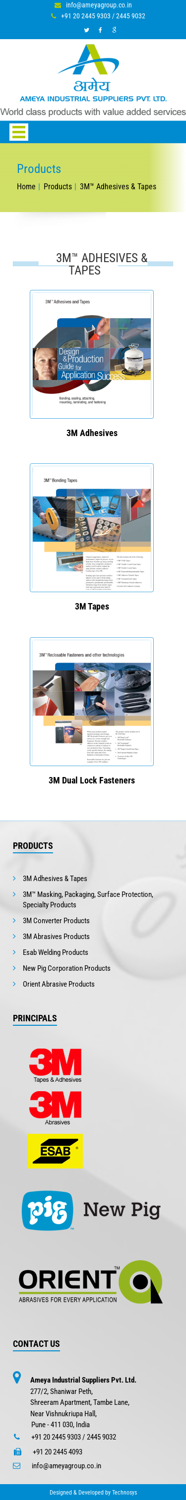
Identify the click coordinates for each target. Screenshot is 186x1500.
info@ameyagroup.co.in (99, 5)
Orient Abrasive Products (59, 984)
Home (26, 186)
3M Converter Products (56, 920)
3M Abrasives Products (56, 936)
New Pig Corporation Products (67, 968)
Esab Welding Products (55, 952)
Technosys (124, 1492)
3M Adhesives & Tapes (55, 878)
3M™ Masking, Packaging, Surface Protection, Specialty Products (88, 899)
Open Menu (18, 132)
